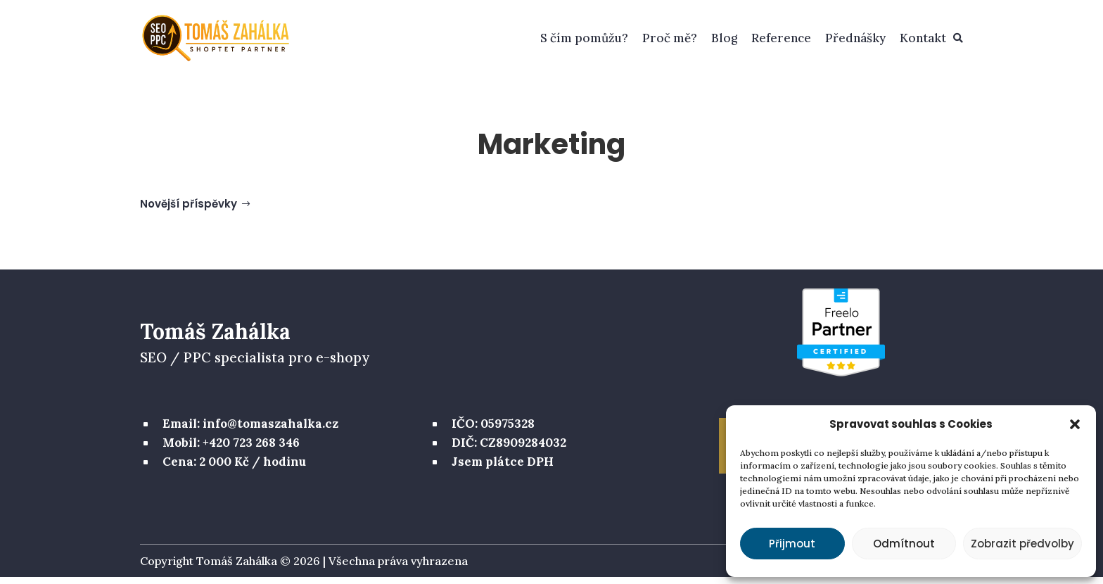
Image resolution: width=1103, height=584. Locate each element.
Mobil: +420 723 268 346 (231, 449)
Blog (724, 38)
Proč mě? (669, 38)
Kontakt (923, 38)
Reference (781, 38)
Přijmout (792, 543)
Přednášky (855, 38)
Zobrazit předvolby (1022, 543)
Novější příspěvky (188, 210)
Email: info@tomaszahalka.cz (250, 430)
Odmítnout (904, 543)
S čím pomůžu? (584, 38)
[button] (1075, 424)
